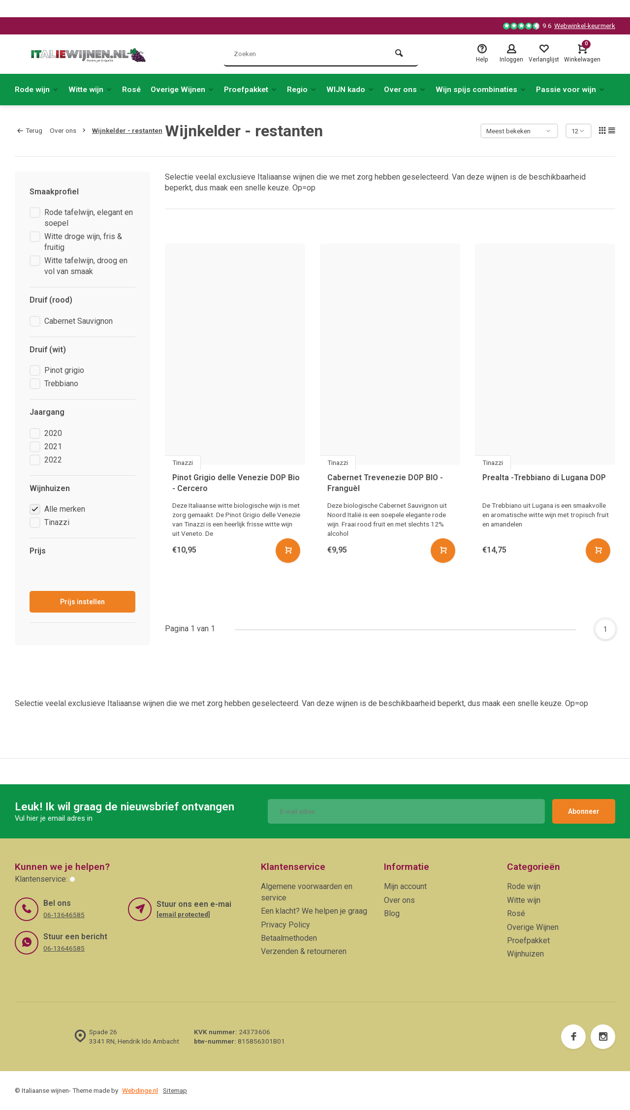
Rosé (134, 89)
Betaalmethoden (289, 938)
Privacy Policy (285, 924)
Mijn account (405, 886)
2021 (53, 446)
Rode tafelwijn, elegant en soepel (88, 218)
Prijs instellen (82, 602)
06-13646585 (64, 915)
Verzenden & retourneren (303, 951)
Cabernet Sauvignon (78, 321)
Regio (310, 89)
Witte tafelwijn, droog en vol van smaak (85, 266)
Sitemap (175, 1090)
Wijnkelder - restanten (127, 130)
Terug (29, 130)
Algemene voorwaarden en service (306, 892)
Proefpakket (257, 89)
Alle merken (64, 509)
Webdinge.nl (140, 1090)
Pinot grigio (64, 370)
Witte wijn (92, 89)
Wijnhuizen (525, 953)
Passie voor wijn (584, 89)
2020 (53, 433)
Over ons (416, 89)
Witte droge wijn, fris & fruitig (83, 242)
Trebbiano (61, 383)
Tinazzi (56, 522)
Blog (392, 913)
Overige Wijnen (187, 89)
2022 (53, 459)
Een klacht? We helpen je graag (314, 911)
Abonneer (583, 811)
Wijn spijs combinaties (493, 89)
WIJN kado (360, 89)
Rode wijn (37, 89)
